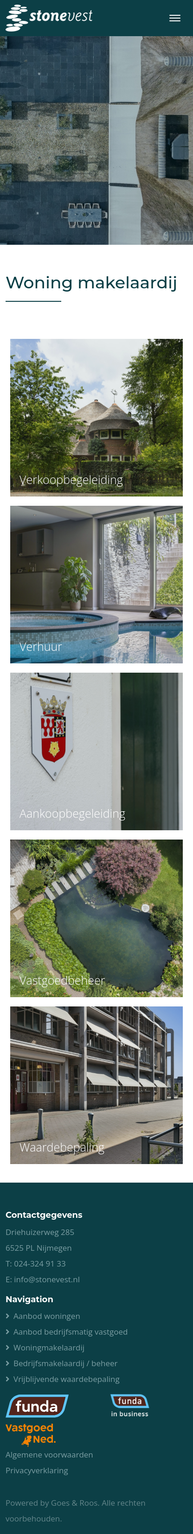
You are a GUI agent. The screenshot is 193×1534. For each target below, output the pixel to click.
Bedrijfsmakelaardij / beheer (65, 1363)
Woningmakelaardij (48, 1347)
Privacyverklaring (37, 1470)
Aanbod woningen (46, 1316)
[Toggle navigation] (174, 18)
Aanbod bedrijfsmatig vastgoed (70, 1331)
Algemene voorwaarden (49, 1454)
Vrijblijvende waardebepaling (66, 1379)
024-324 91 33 (40, 1263)
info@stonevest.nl (47, 1279)
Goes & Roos (74, 1502)
